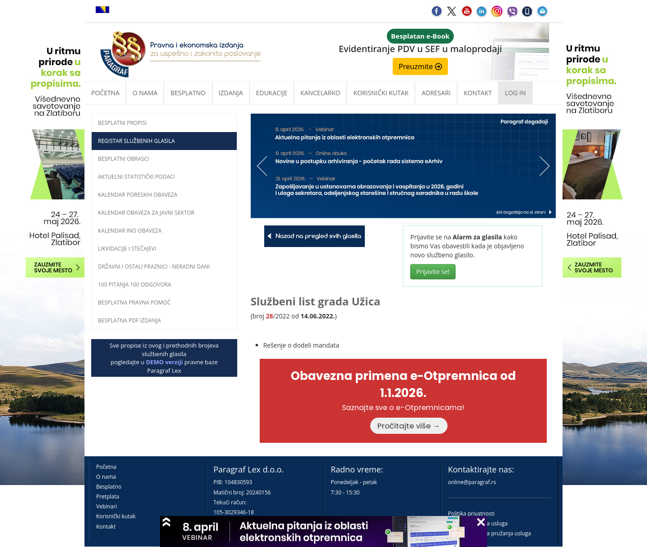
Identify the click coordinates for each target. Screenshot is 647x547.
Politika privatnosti (471, 513)
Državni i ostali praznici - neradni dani (154, 266)
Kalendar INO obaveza (130, 230)
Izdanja (231, 92)
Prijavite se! (432, 271)
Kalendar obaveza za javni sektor (146, 212)
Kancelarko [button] (321, 92)
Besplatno (187, 92)
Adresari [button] (436, 92)
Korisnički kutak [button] (380, 92)
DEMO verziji (164, 362)
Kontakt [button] (478, 92)
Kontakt (105, 526)
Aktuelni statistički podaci (136, 177)
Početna (105, 92)
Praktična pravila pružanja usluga (489, 533)
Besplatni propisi (122, 123)
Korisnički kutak (116, 516)
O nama (145, 92)
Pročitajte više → (408, 425)
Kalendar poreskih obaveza (137, 195)
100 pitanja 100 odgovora (134, 284)
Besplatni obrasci (123, 159)
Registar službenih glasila (136, 141)
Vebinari (106, 506)
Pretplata (107, 496)
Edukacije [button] (272, 92)
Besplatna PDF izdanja (129, 320)
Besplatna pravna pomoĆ (134, 302)
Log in (515, 92)
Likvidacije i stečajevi (127, 248)
